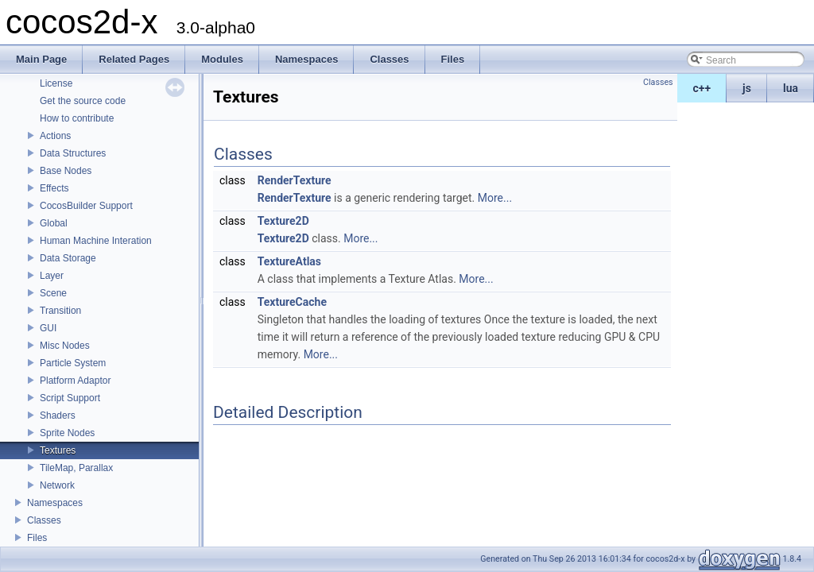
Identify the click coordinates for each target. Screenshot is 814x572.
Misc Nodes (65, 345)
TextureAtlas (289, 261)
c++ (702, 88)
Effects (54, 188)
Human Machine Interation (96, 240)
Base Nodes (65, 170)
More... (495, 197)
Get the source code (83, 100)
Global (54, 223)
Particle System (73, 363)
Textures (58, 450)
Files (37, 537)
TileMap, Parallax (76, 467)
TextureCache (292, 302)
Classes (44, 520)
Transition (60, 310)
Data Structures (73, 153)
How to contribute (77, 118)
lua (790, 88)
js (746, 88)
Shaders (58, 415)
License (56, 83)
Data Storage (68, 258)
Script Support (70, 398)
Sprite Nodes (67, 433)
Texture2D (283, 220)
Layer (52, 275)
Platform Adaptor (75, 380)
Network (57, 485)
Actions (55, 135)
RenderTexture (294, 180)
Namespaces (55, 502)
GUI (48, 328)
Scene (53, 293)
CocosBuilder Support (86, 205)
